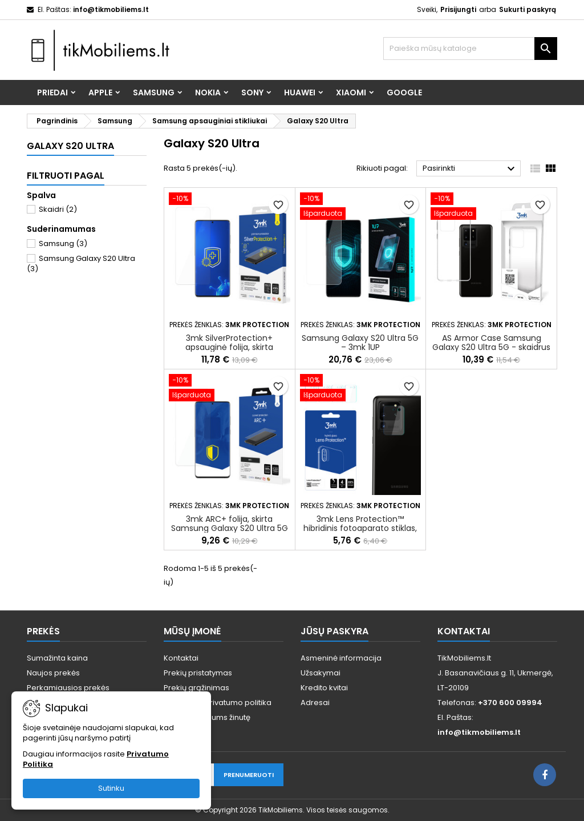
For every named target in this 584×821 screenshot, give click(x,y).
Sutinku (111, 788)
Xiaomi (351, 92)
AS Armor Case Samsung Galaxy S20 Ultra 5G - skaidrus (491, 342)
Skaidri (58, 209)
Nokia (208, 92)
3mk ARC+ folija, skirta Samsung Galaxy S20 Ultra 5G (229, 523)
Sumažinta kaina (57, 658)
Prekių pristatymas (198, 672)
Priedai (52, 92)
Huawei (299, 92)
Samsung (154, 92)
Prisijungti (458, 9)
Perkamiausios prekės (68, 687)
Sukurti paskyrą (527, 9)
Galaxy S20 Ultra (70, 145)
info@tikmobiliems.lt (111, 9)
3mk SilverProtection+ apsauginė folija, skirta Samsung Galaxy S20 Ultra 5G (229, 347)
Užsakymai (320, 672)
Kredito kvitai (324, 687)
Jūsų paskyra (334, 631)
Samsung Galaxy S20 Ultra (81, 263)
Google (404, 92)
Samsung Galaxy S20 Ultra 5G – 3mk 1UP (360, 342)
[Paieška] (470, 48)
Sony (252, 92)
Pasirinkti (470, 169)
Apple (100, 92)
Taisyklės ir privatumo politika (217, 702)
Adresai (315, 702)
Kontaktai (181, 658)
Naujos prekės (53, 672)
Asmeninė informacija (341, 658)
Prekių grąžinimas (196, 687)
